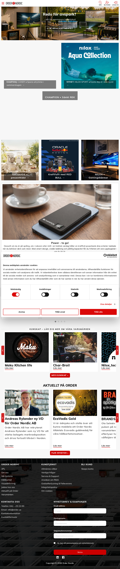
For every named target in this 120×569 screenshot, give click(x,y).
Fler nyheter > (60, 453)
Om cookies (47, 491)
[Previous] (2, 350)
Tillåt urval (60, 312)
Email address (60, 506)
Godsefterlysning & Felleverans (56, 483)
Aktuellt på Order (9, 491)
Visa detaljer (106, 304)
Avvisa (22, 312)
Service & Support (50, 476)
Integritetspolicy (49, 487)
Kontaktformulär (9, 517)
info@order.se (14, 509)
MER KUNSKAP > (59, 375)
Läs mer (9, 368)
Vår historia (7, 476)
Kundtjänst (49, 464)
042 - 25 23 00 (16, 506)
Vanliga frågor (48, 472)
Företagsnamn (60, 518)
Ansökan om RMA (50, 480)
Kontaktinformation (10, 513)
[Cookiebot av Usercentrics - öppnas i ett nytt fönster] (105, 256)
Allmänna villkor (49, 469)
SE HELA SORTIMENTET (61, 28)
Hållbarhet (6, 480)
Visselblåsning (8, 483)
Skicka (80, 552)
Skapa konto (87, 469)
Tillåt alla (98, 312)
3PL (3, 469)
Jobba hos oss (8, 487)
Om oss (5, 472)
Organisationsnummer (63, 531)
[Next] (117, 350)
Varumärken (7, 494)
